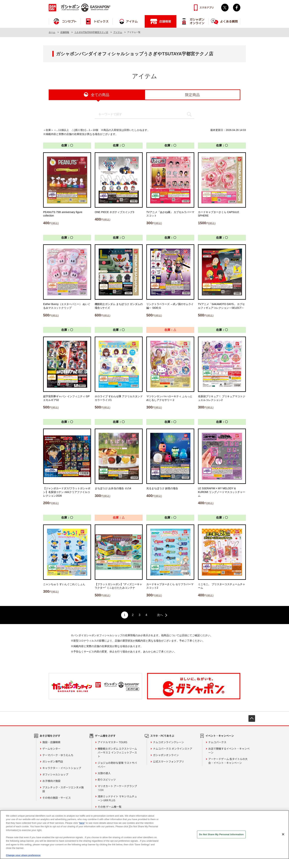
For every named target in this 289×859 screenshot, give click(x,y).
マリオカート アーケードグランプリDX (117, 788)
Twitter (225, 7)
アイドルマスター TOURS (112, 742)
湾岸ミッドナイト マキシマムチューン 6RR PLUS (117, 798)
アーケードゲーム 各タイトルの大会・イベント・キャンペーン (228, 761)
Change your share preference (23, 857)
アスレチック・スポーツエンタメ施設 (63, 789)
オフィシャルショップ (55, 774)
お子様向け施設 (51, 781)
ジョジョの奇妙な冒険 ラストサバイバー (117, 764)
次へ (160, 614)
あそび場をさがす (50, 735)
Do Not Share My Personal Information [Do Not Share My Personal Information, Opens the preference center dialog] (221, 836)
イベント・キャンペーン (220, 735)
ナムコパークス (217, 742)
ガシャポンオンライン (166, 755)
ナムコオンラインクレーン (168, 742)
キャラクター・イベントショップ (61, 768)
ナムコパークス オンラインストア (172, 748)
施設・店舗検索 (51, 742)
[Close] (283, 836)
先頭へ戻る (251, 718)
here (81, 824)
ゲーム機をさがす (105, 735)
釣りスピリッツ (107, 779)
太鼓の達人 (104, 773)
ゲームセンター (51, 748)
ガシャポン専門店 (52, 761)
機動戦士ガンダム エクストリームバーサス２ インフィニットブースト (117, 752)
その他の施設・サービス (56, 797)
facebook (236, 7)
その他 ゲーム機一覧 (109, 806)
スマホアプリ (206, 7)
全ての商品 (100, 95)
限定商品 (192, 95)
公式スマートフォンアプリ (168, 761)
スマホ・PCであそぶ (162, 735)
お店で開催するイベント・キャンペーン (229, 750)
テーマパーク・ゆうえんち (57, 755)
